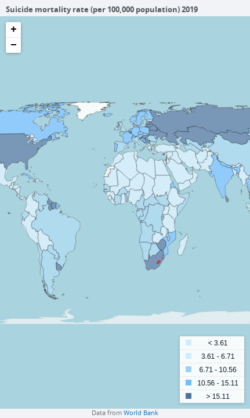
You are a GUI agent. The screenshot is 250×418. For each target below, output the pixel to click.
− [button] (13, 45)
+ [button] (13, 30)
